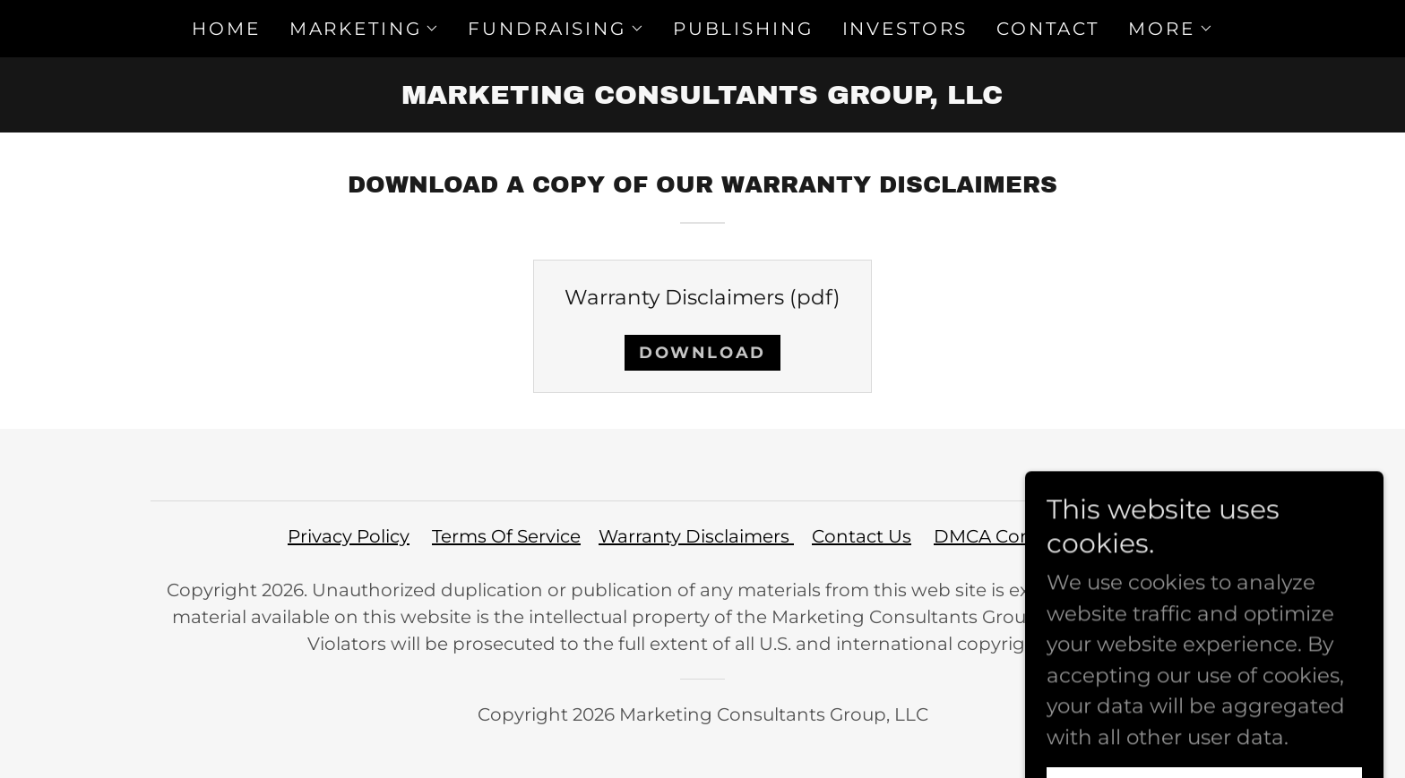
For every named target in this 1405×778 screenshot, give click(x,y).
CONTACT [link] (1047, 28)
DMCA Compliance (1019, 536)
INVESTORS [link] (905, 28)
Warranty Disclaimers (696, 536)
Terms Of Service (506, 536)
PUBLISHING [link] (743, 28)
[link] (702, 96)
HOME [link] (226, 28)
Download (702, 353)
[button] (364, 28)
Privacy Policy (348, 536)
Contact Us (861, 536)
